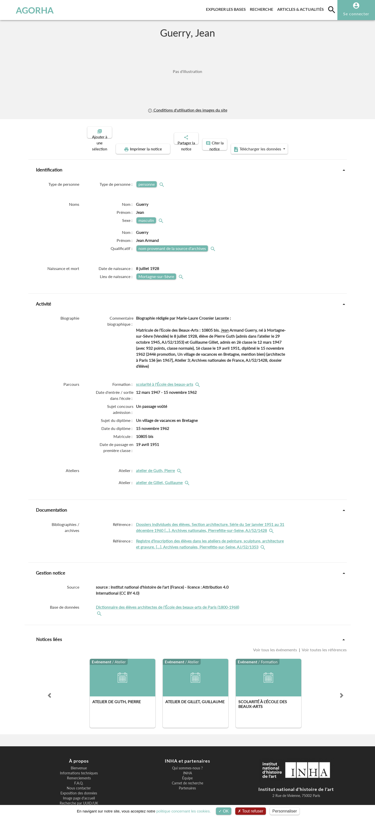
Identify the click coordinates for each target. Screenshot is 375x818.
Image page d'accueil (79, 781)
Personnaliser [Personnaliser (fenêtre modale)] (284, 811)
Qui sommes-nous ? (187, 751)
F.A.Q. (78, 766)
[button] (49, 678)
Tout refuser (250, 811)
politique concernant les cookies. (183, 811)
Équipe (187, 761)
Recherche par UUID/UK (79, 786)
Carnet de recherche (187, 766)
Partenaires (187, 771)
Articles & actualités (301, 8)
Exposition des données (78, 776)
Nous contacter (79, 771)
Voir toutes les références (324, 632)
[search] (331, 10)
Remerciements (79, 761)
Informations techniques (79, 756)
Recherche (262, 8)
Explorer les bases (227, 8)
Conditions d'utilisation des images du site (187, 110)
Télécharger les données (302, 132)
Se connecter (356, 13)
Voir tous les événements (275, 632)
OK (223, 811)
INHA (187, 756)
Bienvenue (79, 751)
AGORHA (30, 10)
